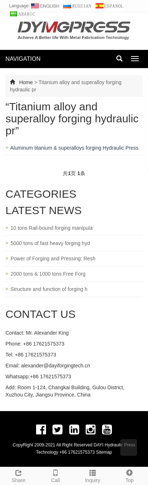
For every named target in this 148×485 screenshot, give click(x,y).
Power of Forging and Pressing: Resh (53, 258)
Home (26, 82)
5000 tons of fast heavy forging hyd (50, 243)
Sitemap (104, 452)
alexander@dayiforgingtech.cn (55, 365)
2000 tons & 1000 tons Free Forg (48, 274)
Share (18, 475)
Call (55, 475)
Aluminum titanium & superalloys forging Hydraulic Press (74, 148)
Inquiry (92, 475)
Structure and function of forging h (49, 289)
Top (129, 475)
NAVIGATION (22, 59)
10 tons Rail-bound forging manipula (52, 228)
